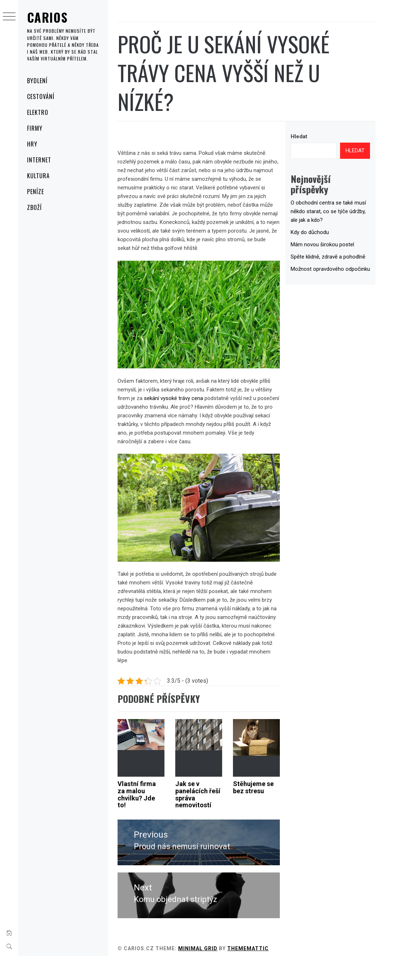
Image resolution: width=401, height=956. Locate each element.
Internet (39, 160)
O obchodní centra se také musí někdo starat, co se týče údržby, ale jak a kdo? (331, 211)
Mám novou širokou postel (328, 244)
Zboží (34, 207)
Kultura (38, 175)
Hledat (304, 136)
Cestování (40, 96)
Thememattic (264, 941)
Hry (32, 144)
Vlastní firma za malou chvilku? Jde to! (153, 789)
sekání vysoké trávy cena (207, 400)
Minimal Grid (214, 941)
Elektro (37, 112)
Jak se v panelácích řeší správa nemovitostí (206, 789)
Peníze (35, 191)
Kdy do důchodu (315, 232)
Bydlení (37, 80)
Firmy (35, 128)
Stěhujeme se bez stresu (262, 782)
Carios (47, 17)
